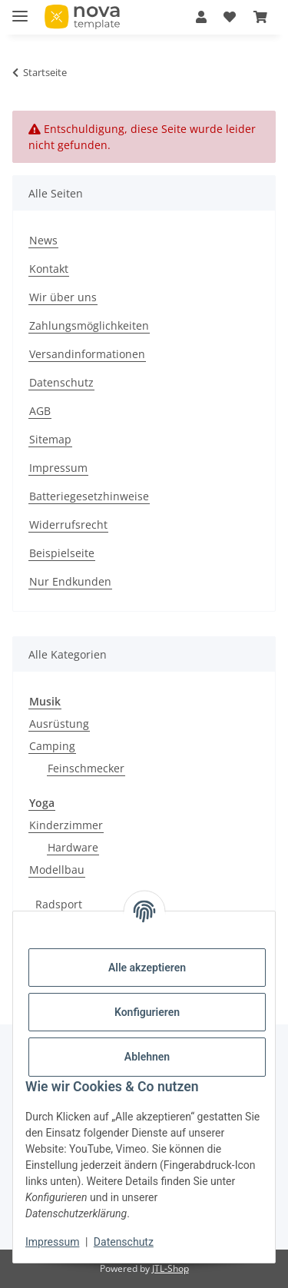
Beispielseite (61, 553)
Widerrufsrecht (68, 524)
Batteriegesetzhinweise (89, 496)
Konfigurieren (147, 1012)
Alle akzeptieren (147, 967)
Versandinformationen (87, 354)
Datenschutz (124, 1242)
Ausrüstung (59, 723)
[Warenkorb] (260, 17)
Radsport (58, 904)
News (43, 240)
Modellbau (56, 869)
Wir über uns (63, 297)
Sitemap (50, 439)
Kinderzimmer (66, 825)
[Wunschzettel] (229, 17)
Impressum (52, 1242)
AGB (40, 410)
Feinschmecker (86, 768)
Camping (52, 746)
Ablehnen (147, 1057)
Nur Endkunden (70, 581)
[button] (201, 17)
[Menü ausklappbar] (20, 9)
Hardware (73, 847)
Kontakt (48, 268)
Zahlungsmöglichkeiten (89, 325)
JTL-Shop (170, 1268)
